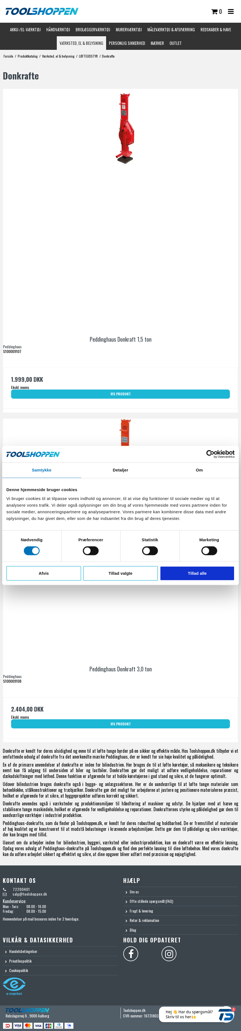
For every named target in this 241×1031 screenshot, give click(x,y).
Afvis (44, 573)
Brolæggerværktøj (93, 29)
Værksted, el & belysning (81, 43)
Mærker (157, 43)
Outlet (176, 43)
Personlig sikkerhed (127, 43)
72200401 (21, 889)
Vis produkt (121, 393)
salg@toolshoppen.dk (29, 894)
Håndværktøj (58, 29)
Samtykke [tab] (42, 470)
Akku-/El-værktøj (25, 29)
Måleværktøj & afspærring (171, 29)
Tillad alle (197, 573)
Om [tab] (199, 470)
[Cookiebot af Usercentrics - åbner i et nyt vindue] (210, 454)
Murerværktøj (129, 29)
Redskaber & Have (216, 29)
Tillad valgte (120, 573)
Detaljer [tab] (120, 470)
